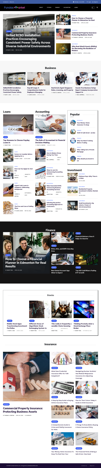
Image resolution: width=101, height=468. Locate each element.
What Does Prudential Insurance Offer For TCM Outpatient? (59, 373)
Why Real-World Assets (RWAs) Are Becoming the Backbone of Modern (84, 48)
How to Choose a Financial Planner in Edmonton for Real (83, 19)
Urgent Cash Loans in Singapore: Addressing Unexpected (21, 187)
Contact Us (5, 2)
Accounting (67, 7)
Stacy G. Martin (77, 53)
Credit (41, 7)
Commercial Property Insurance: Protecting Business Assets (84, 34)
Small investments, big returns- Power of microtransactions (86, 205)
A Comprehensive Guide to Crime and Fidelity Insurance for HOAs (61, 427)
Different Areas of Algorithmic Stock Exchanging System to (38, 326)
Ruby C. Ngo (10, 50)
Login (89, 2)
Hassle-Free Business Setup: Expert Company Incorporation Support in (86, 90)
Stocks (49, 7)
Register (95, 2)
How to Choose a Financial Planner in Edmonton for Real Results (25, 262)
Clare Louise (32, 94)
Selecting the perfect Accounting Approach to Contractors (54, 204)
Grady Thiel (76, 22)
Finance (57, 7)
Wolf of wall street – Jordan (86, 133)
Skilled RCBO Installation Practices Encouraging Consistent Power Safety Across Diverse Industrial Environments (28, 40)
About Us (12, 2)
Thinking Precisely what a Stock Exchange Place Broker (84, 326)
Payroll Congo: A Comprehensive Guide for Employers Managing (36, 90)
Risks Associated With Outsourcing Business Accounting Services (54, 187)
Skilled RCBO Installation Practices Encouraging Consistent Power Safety (12, 90)
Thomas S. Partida (78, 37)
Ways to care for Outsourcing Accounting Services (54, 172)
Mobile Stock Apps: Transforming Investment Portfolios (17, 326)
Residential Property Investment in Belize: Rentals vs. (88, 191)
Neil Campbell (80, 94)
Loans (76, 7)
